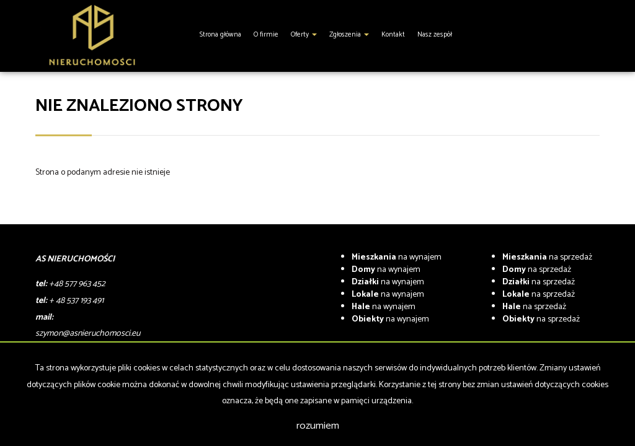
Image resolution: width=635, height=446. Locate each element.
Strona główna (220, 34)
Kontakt (393, 34)
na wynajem (397, 257)
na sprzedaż (547, 257)
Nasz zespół (434, 34)
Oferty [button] (304, 34)
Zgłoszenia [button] (349, 34)
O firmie (266, 34)
